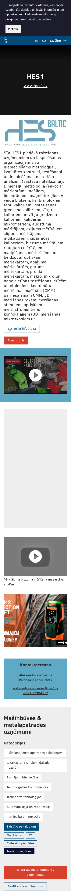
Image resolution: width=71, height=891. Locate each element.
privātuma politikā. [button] (39, 19)
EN (36, 40)
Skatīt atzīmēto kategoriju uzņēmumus (35, 871)
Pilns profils (16, 340)
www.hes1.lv (36, 85)
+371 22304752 (35, 692)
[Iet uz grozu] (44, 40)
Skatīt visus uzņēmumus (25, 886)
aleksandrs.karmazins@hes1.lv (35, 688)
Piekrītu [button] (13, 29)
